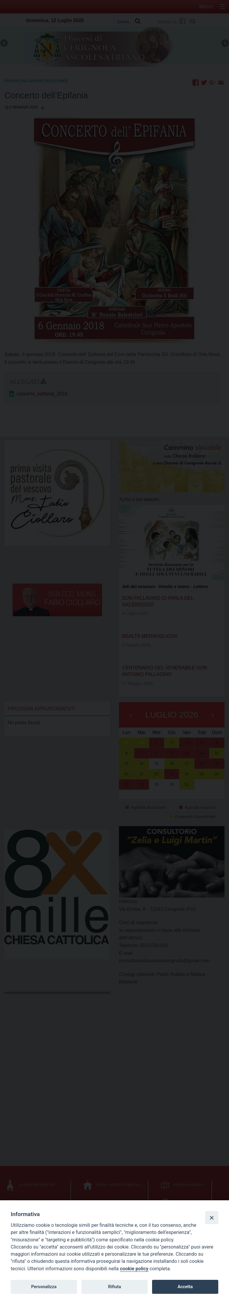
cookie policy (134, 1268)
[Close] (211, 1217)
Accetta (185, 1286)
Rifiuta (114, 1286)
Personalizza (43, 1286)
